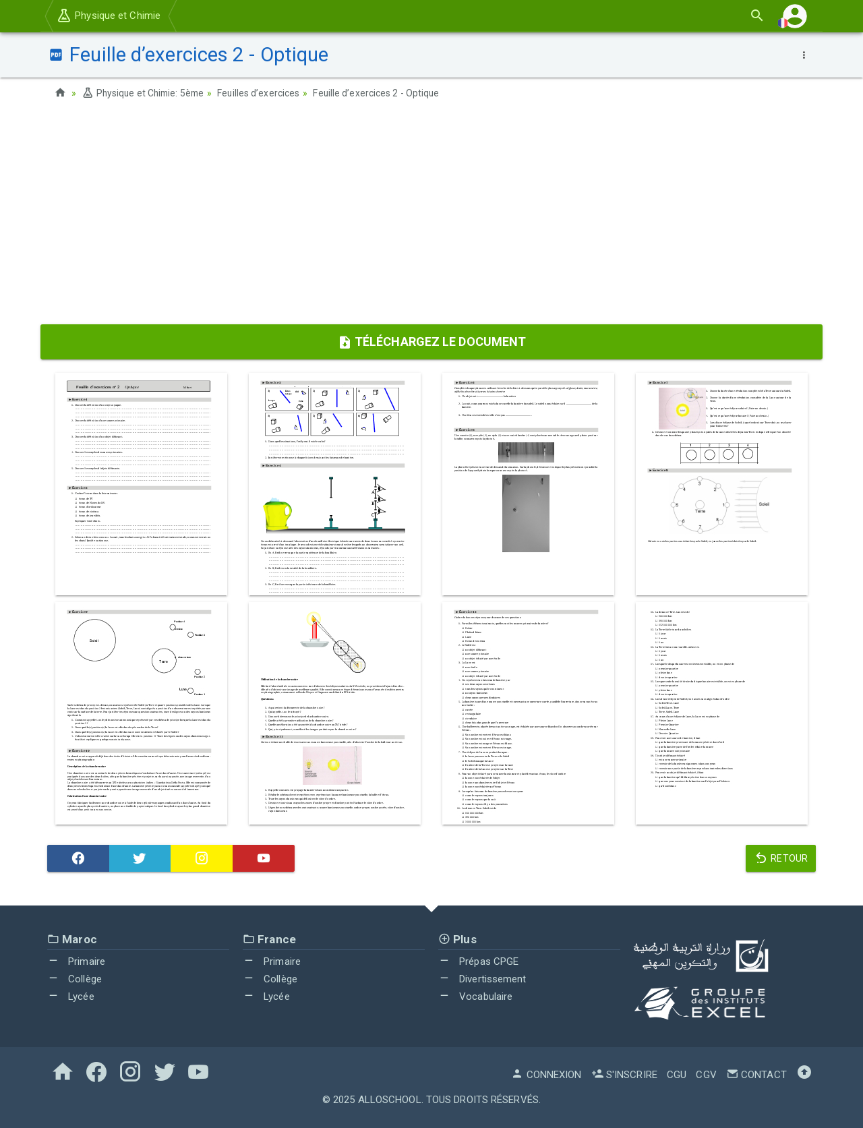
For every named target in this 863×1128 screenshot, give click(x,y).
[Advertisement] (431, 216)
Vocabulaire (475, 996)
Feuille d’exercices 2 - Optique (382, 93)
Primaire (76, 961)
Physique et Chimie (108, 15)
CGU (676, 1075)
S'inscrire (624, 1075)
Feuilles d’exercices (263, 93)
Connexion (546, 1075)
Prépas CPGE (478, 961)
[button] (795, 16)
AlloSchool (389, 1100)
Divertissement (482, 979)
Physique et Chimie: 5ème (145, 93)
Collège (74, 979)
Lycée (70, 996)
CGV (706, 1075)
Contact (756, 1075)
